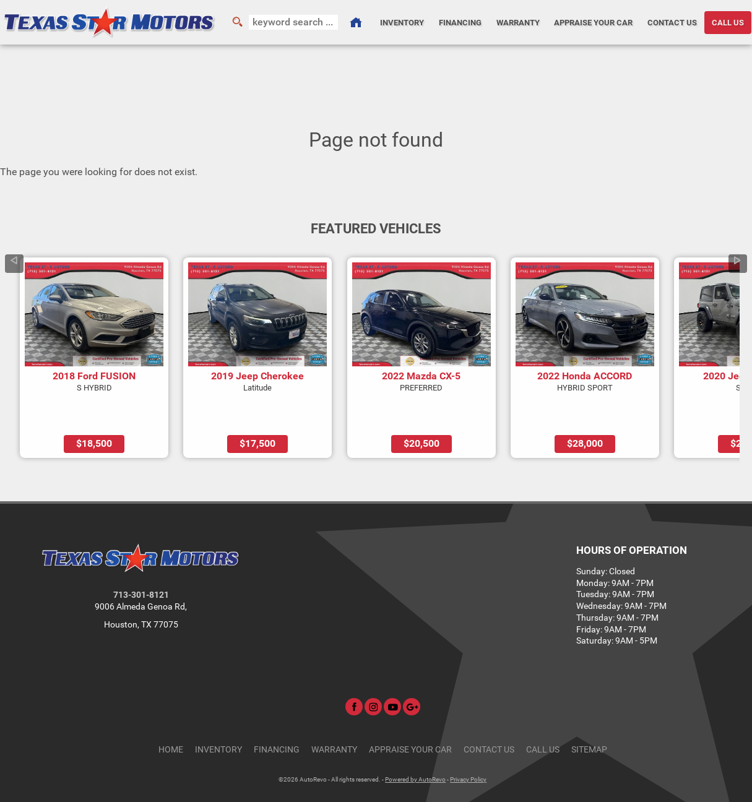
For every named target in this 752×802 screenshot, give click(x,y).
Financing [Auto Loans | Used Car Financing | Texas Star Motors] (458, 22)
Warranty (334, 714)
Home (170, 714)
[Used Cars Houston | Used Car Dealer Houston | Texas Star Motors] (354, 22)
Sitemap (589, 714)
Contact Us (489, 714)
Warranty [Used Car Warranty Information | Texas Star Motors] (516, 22)
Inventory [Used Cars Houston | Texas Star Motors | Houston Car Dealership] (400, 22)
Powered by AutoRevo (415, 744)
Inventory (218, 714)
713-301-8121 (141, 560)
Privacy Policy (468, 744)
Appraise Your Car (593, 22)
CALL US (728, 22)
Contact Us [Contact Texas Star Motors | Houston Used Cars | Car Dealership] (672, 22)
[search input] (292, 22)
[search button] (237, 22)
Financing (277, 714)
